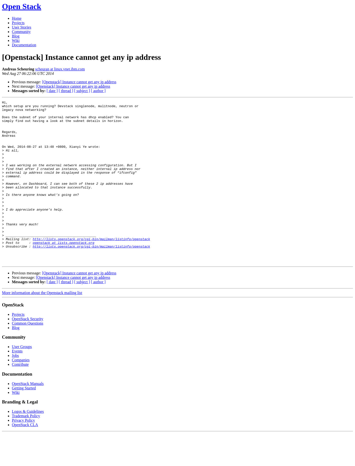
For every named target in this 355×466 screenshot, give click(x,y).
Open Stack (21, 6)
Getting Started (24, 420)
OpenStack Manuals (28, 416)
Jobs (15, 388)
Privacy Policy (23, 453)
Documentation (24, 45)
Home (16, 18)
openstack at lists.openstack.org (63, 271)
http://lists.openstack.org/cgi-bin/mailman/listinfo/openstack (91, 267)
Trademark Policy (26, 448)
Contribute (20, 397)
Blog (15, 36)
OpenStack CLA (25, 457)
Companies (21, 392)
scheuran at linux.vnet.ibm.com (60, 69)
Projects (18, 23)
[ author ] (98, 91)
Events (17, 384)
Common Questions (27, 356)
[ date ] (52, 91)
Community (21, 32)
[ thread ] (66, 91)
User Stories (21, 27)
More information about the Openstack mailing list (42, 325)
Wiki (15, 40)
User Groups (22, 379)
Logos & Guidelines (28, 444)
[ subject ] (82, 91)
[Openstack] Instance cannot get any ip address (79, 82)
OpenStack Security (27, 351)
